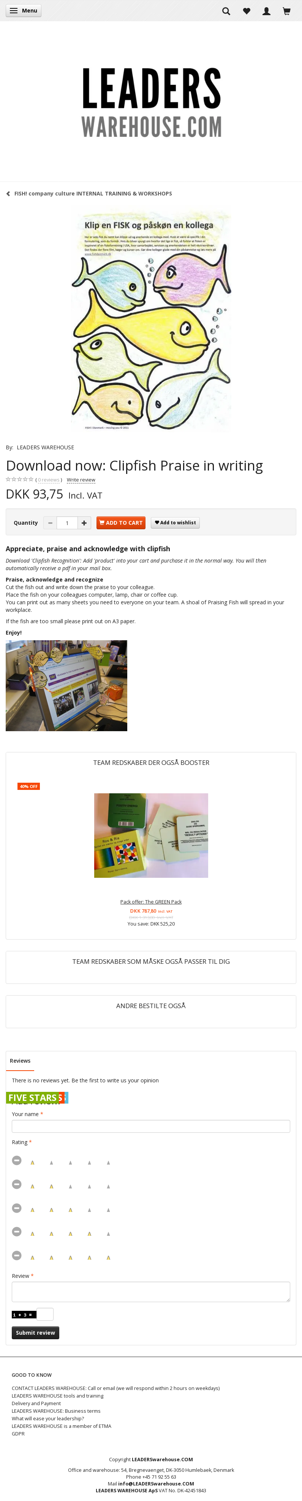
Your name (25, 1114)
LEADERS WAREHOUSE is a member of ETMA (61, 1426)
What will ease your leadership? (48, 1418)
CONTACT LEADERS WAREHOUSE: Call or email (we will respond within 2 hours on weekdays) (116, 1388)
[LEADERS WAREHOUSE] (151, 101)
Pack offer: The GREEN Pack (151, 902)
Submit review (35, 1332)
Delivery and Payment (36, 1403)
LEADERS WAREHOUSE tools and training (57, 1396)
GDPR (18, 1434)
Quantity (27, 522)
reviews (49, 480)
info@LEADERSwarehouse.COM (156, 1484)
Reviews (20, 1060)
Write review (81, 480)
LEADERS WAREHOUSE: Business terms (56, 1411)
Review (20, 1275)
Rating (19, 1142)
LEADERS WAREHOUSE (45, 447)
